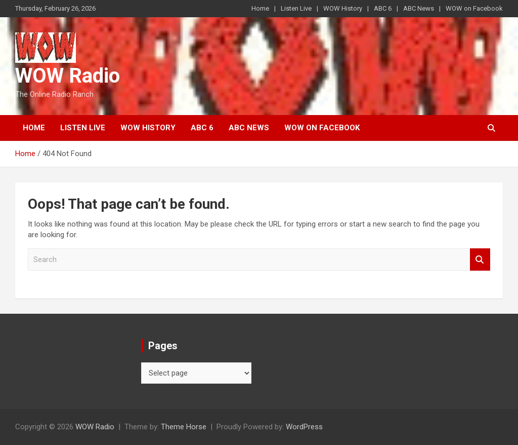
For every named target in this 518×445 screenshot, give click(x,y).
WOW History (342, 8)
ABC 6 (383, 8)
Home (260, 8)
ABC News (418, 8)
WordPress (304, 426)
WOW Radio (67, 76)
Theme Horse (183, 426)
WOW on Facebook (474, 8)
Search (480, 259)
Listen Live (296, 8)
